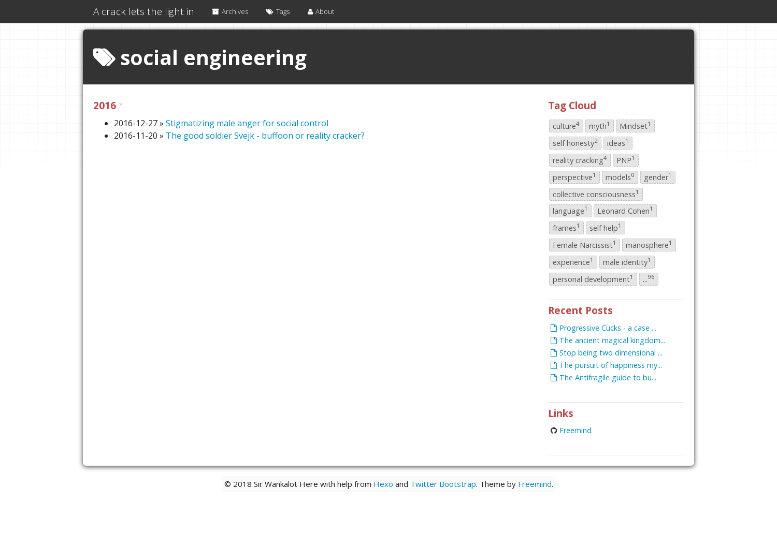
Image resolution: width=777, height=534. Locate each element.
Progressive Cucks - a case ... (603, 328)
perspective (574, 176)
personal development (593, 278)
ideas (618, 142)
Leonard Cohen (625, 210)
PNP (625, 159)
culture (566, 125)
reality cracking (580, 159)
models (620, 176)
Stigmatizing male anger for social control (247, 123)
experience (573, 261)
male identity (627, 261)
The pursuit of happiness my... (606, 365)
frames (566, 227)
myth (599, 125)
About (321, 11)
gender (658, 176)
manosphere (649, 244)
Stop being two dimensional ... (607, 353)
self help (605, 227)
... (649, 278)
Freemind (575, 430)
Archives (230, 11)
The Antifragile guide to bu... (603, 377)
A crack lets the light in (143, 11)
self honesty (575, 142)
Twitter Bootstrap (443, 484)
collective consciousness (596, 193)
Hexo (383, 484)
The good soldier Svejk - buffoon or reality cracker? (265, 135)
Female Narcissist (584, 244)
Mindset (635, 125)
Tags (278, 11)
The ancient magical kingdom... (608, 340)
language (570, 210)
